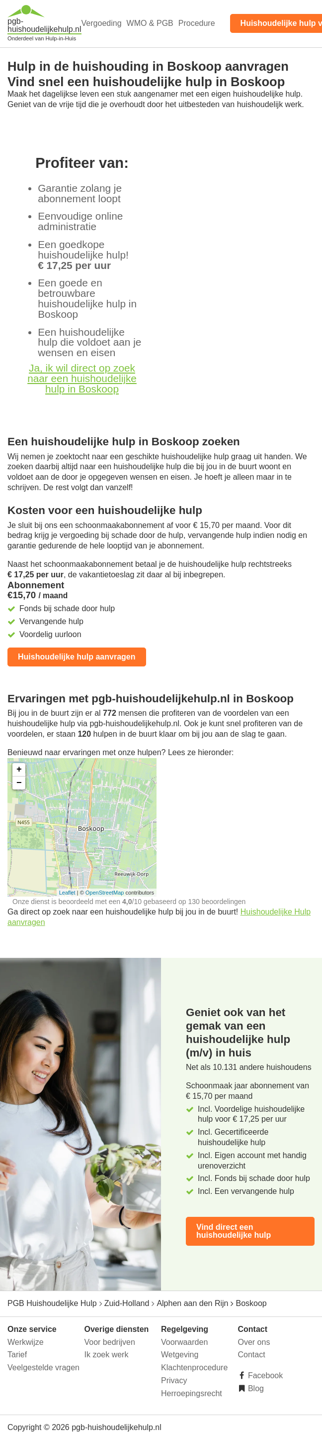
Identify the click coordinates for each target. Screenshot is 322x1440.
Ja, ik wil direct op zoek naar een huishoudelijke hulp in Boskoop (82, 378)
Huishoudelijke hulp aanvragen (77, 657)
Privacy (174, 1380)
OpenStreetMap (104, 893)
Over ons (254, 1342)
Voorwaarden (184, 1342)
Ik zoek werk (106, 1354)
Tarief (17, 1354)
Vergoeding (101, 23)
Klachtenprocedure (194, 1367)
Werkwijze (25, 1342)
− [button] (19, 783)
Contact (251, 1354)
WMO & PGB (150, 23)
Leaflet (67, 893)
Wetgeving (179, 1354)
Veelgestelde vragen (43, 1367)
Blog (255, 1388)
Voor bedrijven (109, 1342)
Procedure (196, 23)
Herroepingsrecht (191, 1393)
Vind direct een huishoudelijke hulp (233, 1231)
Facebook (264, 1375)
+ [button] (19, 770)
